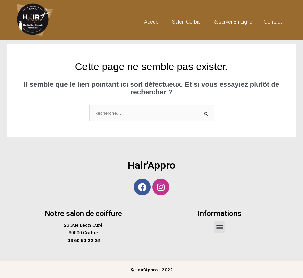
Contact (273, 22)
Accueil (152, 22)
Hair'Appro (151, 165)
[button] (219, 227)
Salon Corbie (186, 22)
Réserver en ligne (232, 22)
